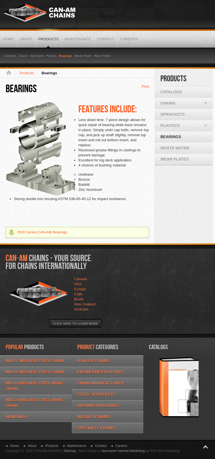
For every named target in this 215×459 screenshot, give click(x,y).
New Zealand (85, 304)
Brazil (78, 299)
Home (11, 73)
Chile (78, 294)
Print (145, 86)
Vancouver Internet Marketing (123, 451)
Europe (80, 289)
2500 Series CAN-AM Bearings (42, 232)
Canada (80, 279)
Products (27, 73)
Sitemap (70, 451)
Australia (81, 309)
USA (78, 284)
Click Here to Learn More (75, 323)
